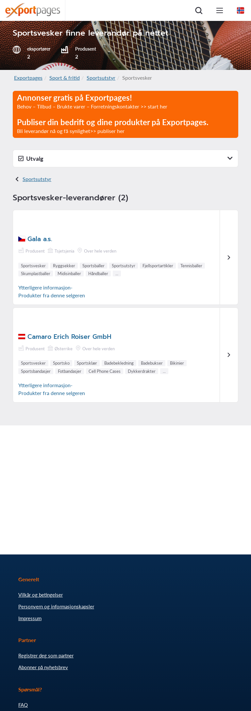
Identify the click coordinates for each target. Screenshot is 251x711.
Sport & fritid (64, 77)
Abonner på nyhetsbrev (43, 667)
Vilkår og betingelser (40, 595)
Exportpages (28, 77)
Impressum (30, 618)
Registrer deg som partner (46, 655)
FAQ (23, 705)
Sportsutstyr (101, 77)
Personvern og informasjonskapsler (56, 606)
